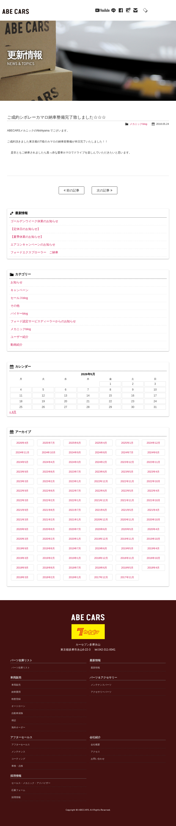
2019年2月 (49, 557)
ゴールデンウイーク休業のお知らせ (33, 221)
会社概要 (95, 744)
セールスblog (19, 297)
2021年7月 (75, 509)
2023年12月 (127, 461)
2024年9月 (75, 452)
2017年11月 (127, 576)
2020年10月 (153, 519)
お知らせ (16, 282)
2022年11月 (127, 480)
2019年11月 (127, 538)
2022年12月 (101, 480)
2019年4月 (153, 548)
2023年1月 (75, 480)
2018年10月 (153, 557)
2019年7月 (75, 548)
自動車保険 (17, 713)
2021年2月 (49, 519)
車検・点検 (17, 765)
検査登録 (16, 698)
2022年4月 (153, 490)
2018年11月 (127, 557)
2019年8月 (49, 548)
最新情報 (95, 667)
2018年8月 (49, 567)
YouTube (93, 10)
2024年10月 (48, 452)
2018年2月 (49, 576)
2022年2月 (49, 500)
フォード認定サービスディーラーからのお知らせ (41, 321)
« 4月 (12, 411)
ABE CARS (16, 10)
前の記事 (71, 190)
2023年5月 (127, 471)
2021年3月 (22, 519)
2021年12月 (101, 500)
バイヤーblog (19, 313)
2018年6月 (101, 567)
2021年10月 (153, 500)
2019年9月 (22, 548)
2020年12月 (101, 519)
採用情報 (16, 797)
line (105, 10)
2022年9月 (22, 490)
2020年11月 (127, 519)
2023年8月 (49, 471)
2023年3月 (22, 480)
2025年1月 (127, 442)
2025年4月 (101, 442)
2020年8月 (49, 529)
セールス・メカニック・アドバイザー (30, 783)
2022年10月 (153, 480)
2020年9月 (22, 529)
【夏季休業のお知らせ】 (26, 236)
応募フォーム (18, 790)
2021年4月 (153, 509)
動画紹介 (16, 344)
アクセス (95, 751)
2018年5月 (127, 567)
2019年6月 (101, 548)
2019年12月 (101, 538)
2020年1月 (75, 538)
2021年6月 (101, 509)
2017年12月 (101, 576)
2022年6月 (101, 490)
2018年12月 (101, 557)
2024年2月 (101, 461)
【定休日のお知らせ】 (24, 228)
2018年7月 (75, 567)
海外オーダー (18, 727)
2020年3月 (22, 538)
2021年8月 (49, 509)
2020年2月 (49, 538)
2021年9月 (22, 509)
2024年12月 (153, 442)
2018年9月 (22, 567)
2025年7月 (49, 442)
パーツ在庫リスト (20, 667)
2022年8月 (49, 490)
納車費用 (16, 691)
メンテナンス (18, 751)
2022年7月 (75, 490)
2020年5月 (127, 529)
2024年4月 (49, 461)
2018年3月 (22, 576)
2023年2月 (49, 480)
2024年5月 (22, 461)
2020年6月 (101, 529)
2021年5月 (127, 509)
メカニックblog (138, 124)
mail (127, 10)
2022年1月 (75, 500)
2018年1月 (75, 576)
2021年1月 (75, 519)
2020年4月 (153, 529)
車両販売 (16, 684)
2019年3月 (22, 557)
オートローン (18, 706)
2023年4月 (153, 471)
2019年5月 (127, 548)
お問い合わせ (97, 758)
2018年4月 (153, 567)
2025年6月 (75, 442)
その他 (15, 305)
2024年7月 (127, 452)
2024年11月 (22, 452)
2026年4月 (22, 442)
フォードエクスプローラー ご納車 (33, 252)
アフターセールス (20, 744)
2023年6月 (101, 471)
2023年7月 (75, 471)
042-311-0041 (149, 10)
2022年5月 (127, 490)
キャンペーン (19, 290)
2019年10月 (153, 538)
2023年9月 (22, 471)
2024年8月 (101, 452)
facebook (112, 10)
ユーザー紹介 (19, 336)
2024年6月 (153, 452)
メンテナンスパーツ (101, 684)
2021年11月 (127, 500)
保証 (13, 720)
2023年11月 (153, 461)
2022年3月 (22, 500)
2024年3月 (75, 461)
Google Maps (120, 10)
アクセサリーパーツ (101, 691)
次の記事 (104, 190)
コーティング (18, 758)
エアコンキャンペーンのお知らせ (31, 244)
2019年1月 (75, 557)
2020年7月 (75, 529)
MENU (169, 10)
